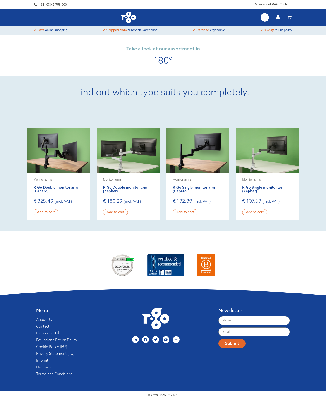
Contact (42, 326)
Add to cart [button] (46, 212)
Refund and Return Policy (56, 340)
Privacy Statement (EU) (55, 353)
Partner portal (47, 333)
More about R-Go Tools (271, 4)
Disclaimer (45, 367)
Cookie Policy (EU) (51, 346)
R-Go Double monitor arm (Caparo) (56, 189)
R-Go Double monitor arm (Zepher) (125, 189)
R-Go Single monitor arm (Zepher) (263, 189)
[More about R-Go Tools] (290, 3)
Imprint (42, 360)
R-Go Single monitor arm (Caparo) (194, 189)
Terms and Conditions (54, 373)
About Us (44, 319)
